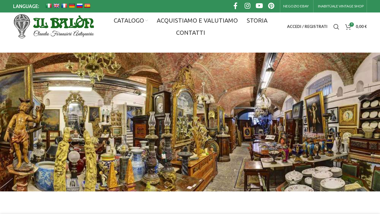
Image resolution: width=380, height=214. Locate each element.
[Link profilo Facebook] (235, 6)
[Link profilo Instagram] (247, 6)
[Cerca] (336, 27)
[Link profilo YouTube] (259, 6)
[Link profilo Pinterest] (271, 6)
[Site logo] (53, 27)
